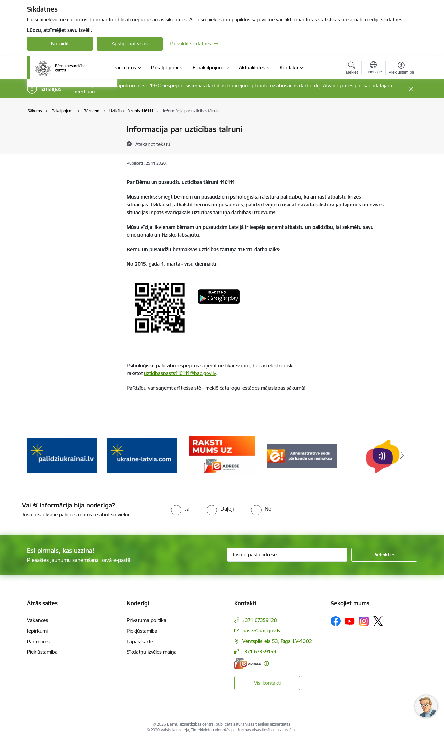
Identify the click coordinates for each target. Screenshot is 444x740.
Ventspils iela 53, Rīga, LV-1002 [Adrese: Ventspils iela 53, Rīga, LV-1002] (277, 641)
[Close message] (411, 89)
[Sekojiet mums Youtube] (350, 621)
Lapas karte (140, 641)
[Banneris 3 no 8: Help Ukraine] (222, 455)
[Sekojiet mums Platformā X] (378, 621)
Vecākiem (44, 141)
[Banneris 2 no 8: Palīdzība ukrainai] (142, 455)
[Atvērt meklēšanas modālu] (352, 69)
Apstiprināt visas (130, 44)
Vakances (37, 620)
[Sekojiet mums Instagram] (364, 621)
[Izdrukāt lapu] (401, 127)
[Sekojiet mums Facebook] (336, 621)
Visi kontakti (267, 683)
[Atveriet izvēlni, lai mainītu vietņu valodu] (373, 68)
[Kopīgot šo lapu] (401, 143)
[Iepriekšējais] (42, 455)
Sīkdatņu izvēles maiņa (152, 652)
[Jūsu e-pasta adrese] (287, 555)
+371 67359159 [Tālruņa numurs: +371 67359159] (259, 651)
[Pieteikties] (384, 555)
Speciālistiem (48, 153)
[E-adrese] (247, 663)
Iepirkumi (37, 631)
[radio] (180, 509)
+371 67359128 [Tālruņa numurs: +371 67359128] (259, 620)
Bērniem (43, 129)
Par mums (38, 641)
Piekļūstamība (42, 652)
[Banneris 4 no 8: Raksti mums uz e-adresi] (302, 455)
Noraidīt (60, 44)
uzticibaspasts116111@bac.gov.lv (180, 373)
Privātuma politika (146, 620)
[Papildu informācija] (266, 663)
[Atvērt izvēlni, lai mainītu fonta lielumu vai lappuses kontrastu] (401, 69)
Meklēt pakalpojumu (56, 164)
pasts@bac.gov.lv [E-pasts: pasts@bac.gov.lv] (261, 630)
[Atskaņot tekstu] (152, 144)
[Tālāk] (402, 455)
